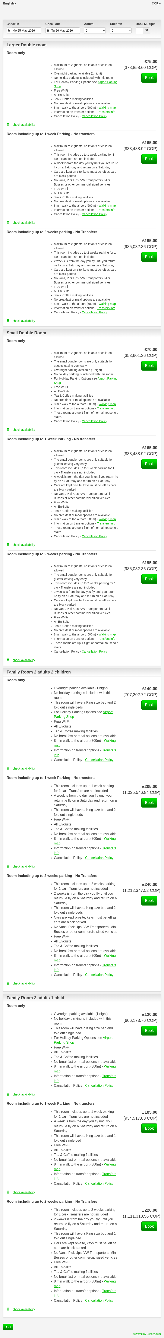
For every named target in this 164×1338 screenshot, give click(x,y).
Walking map (107, 107)
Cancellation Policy (94, 116)
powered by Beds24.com (147, 1333)
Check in (13, 24)
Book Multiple (145, 24)
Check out (52, 24)
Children (116, 24)
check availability (21, 124)
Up (8, 1326)
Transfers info (106, 112)
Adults (89, 24)
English (9, 3)
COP (156, 3)
